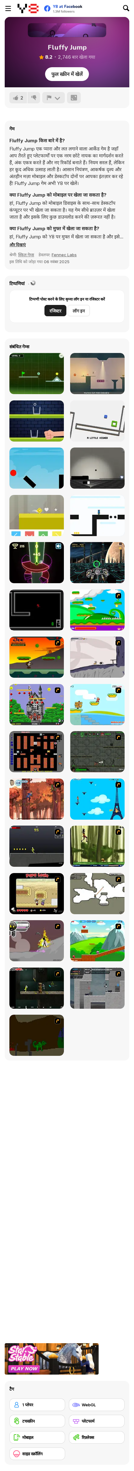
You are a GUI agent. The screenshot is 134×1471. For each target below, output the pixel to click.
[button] (17, 244)
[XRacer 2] (97, 562)
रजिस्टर (55, 310)
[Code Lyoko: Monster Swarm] (97, 846)
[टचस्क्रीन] (37, 1421)
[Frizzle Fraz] (97, 940)
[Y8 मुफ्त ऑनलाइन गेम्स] (28, 8)
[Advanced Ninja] (97, 893)
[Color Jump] (36, 515)
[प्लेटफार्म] (97, 1421)
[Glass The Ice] (36, 421)
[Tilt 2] (97, 421)
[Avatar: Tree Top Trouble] (36, 799)
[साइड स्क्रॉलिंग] (37, 1453)
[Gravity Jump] (36, 468)
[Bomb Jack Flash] (36, 704)
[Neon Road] (36, 373)
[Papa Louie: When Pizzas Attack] (36, 893)
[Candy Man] (97, 610)
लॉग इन (79, 310)
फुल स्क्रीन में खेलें (67, 74)
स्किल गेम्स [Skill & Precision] (26, 254)
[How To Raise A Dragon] (36, 1035)
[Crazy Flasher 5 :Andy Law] (36, 988)
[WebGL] (97, 1404)
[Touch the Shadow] (97, 468)
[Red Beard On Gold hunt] (97, 704)
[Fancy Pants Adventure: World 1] (97, 657)
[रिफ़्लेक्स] (97, 1437)
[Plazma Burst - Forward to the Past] (97, 988)
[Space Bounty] (97, 751)
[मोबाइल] (37, 1437)
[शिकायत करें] (53, 97)
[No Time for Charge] (36, 610)
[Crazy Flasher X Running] (36, 846)
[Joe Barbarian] (36, 657)
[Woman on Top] (97, 799)
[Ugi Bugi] (97, 515)
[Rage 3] (36, 940)
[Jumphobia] (97, 373)
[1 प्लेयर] (37, 1404)
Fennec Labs (64, 254)
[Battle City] (36, 751)
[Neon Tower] (36, 562)
